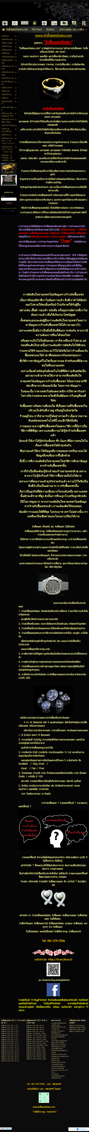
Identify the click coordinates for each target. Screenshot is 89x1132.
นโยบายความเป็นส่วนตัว (7, 211)
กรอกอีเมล (3, 196)
